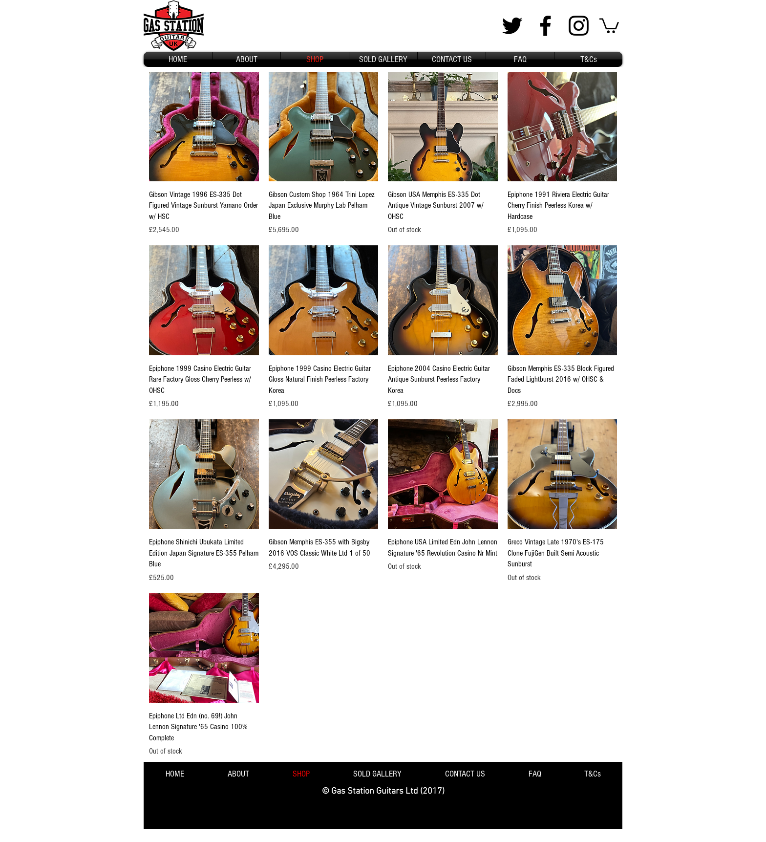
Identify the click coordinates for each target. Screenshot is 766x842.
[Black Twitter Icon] (512, 25)
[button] (609, 25)
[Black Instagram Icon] (578, 25)
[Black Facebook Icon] (545, 25)
